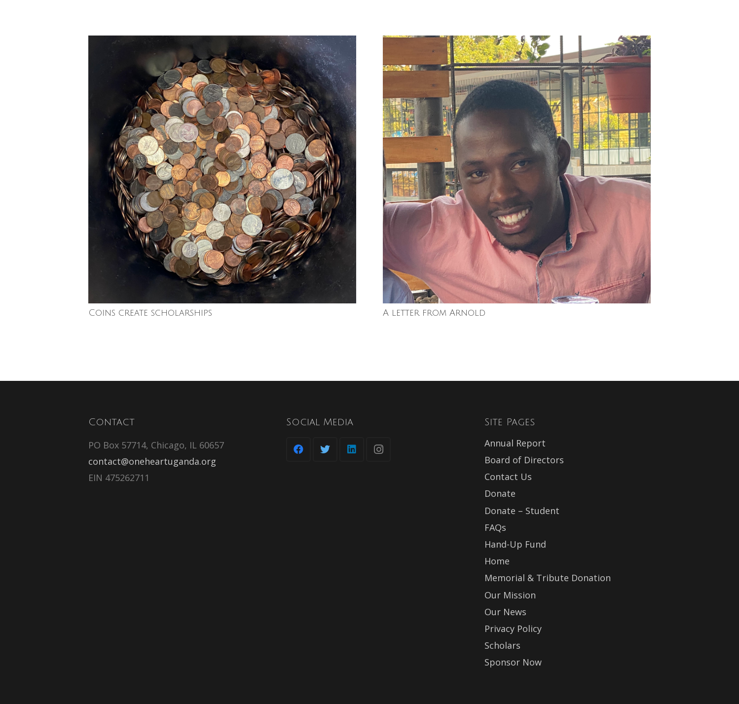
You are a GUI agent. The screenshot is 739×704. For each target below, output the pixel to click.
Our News (505, 612)
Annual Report (515, 443)
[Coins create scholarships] (222, 169)
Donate (500, 493)
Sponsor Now (513, 662)
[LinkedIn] (351, 449)
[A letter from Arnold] (517, 169)
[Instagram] (378, 449)
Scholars (502, 645)
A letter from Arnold (434, 313)
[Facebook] (298, 449)
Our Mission (510, 595)
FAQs (495, 527)
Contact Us (508, 476)
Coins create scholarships (150, 313)
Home (497, 561)
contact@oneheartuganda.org (152, 461)
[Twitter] (325, 449)
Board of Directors (524, 460)
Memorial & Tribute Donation (547, 578)
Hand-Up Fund (515, 544)
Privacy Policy (513, 628)
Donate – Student (521, 511)
